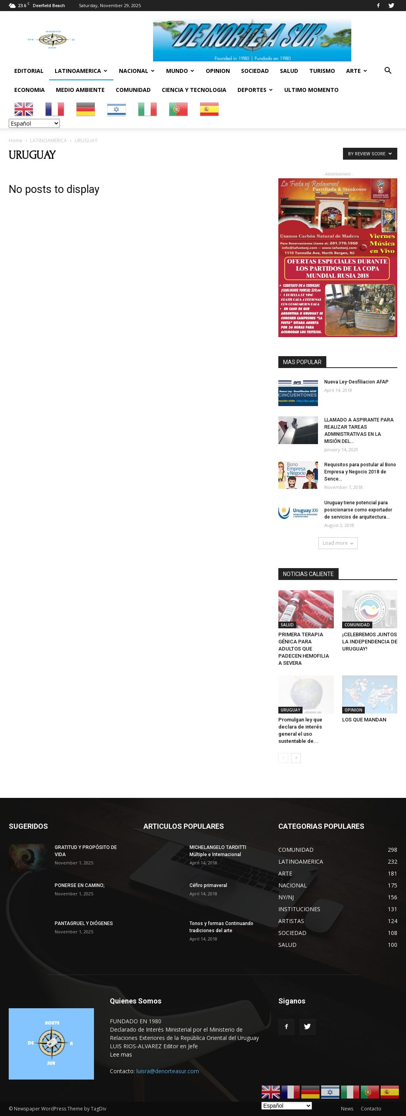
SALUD (289, 70)
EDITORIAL (29, 70)
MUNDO (180, 70)
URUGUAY (290, 710)
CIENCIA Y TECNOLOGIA (194, 89)
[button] (387, 71)
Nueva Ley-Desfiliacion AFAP (356, 382)
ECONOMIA (29, 89)
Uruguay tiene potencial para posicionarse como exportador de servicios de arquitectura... (358, 510)
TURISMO (322, 70)
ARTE (356, 70)
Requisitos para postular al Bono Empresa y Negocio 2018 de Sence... (360, 472)
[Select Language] (34, 123)
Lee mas (121, 1054)
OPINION (218, 70)
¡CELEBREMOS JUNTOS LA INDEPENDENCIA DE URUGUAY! (369, 641)
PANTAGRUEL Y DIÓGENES (84, 923)
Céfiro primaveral (208, 885)
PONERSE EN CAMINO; (80, 885)
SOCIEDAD (255, 70)
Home (16, 140)
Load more (338, 543)
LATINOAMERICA (81, 70)
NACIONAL (137, 70)
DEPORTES (255, 89)
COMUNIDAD (133, 89)
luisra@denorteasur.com (167, 1071)
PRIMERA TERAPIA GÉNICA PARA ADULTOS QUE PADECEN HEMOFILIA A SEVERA (303, 648)
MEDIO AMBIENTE (80, 89)
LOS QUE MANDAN (364, 720)
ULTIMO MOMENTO (311, 89)
